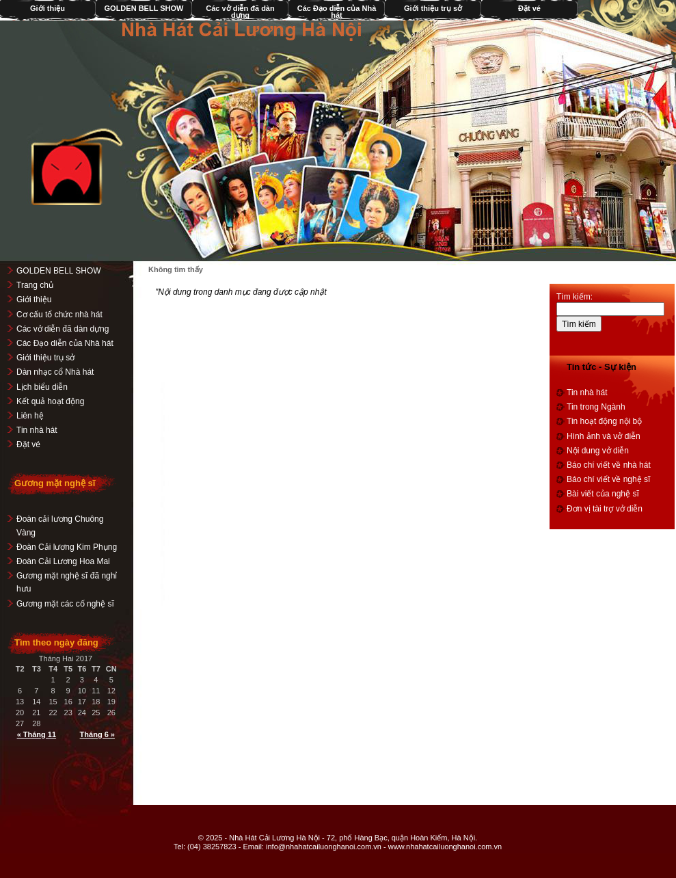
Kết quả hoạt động (50, 401)
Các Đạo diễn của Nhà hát (337, 11)
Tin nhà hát (36, 430)
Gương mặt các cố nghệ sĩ (65, 604)
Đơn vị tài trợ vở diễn (605, 509)
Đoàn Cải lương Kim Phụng (66, 547)
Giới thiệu (33, 299)
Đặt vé (529, 8)
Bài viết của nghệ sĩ (603, 493)
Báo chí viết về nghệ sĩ (608, 479)
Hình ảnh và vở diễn (603, 436)
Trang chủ (34, 285)
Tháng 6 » (97, 734)
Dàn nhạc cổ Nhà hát (55, 372)
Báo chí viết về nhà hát (609, 465)
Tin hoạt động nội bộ (604, 421)
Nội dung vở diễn (598, 450)
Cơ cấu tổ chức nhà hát (59, 314)
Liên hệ (30, 416)
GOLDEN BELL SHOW (144, 8)
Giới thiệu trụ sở (433, 8)
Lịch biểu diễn (42, 387)
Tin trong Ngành (596, 407)
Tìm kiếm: (574, 297)
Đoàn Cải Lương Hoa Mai (63, 561)
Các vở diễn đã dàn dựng (240, 11)
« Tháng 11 (36, 734)
